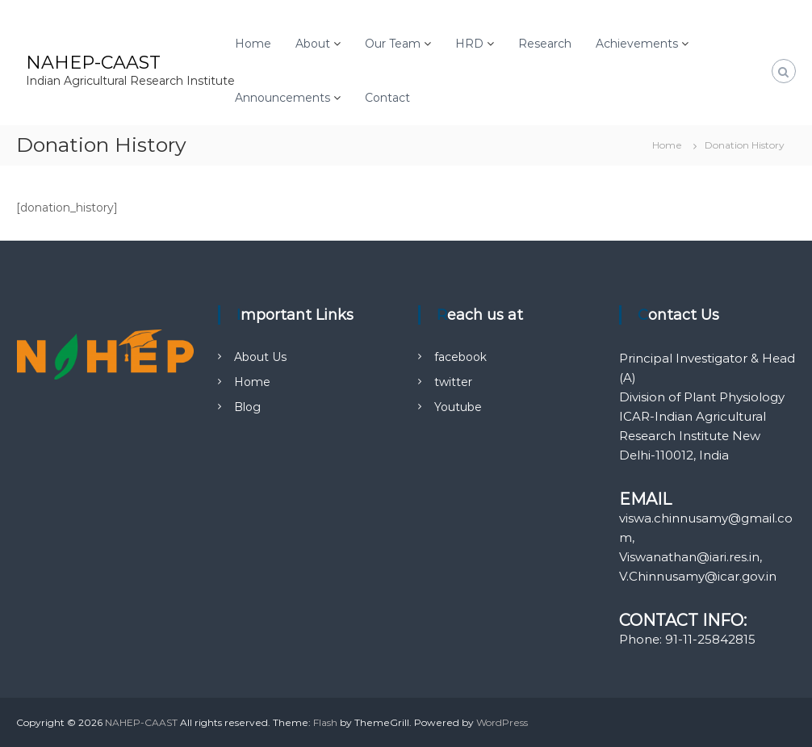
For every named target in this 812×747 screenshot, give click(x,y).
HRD (469, 43)
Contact (387, 97)
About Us (260, 357)
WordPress (502, 722)
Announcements (282, 97)
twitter (453, 382)
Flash (325, 722)
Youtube (458, 407)
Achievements (637, 43)
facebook (460, 357)
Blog (247, 407)
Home (253, 43)
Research (544, 43)
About (312, 43)
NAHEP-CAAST (93, 62)
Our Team (393, 43)
